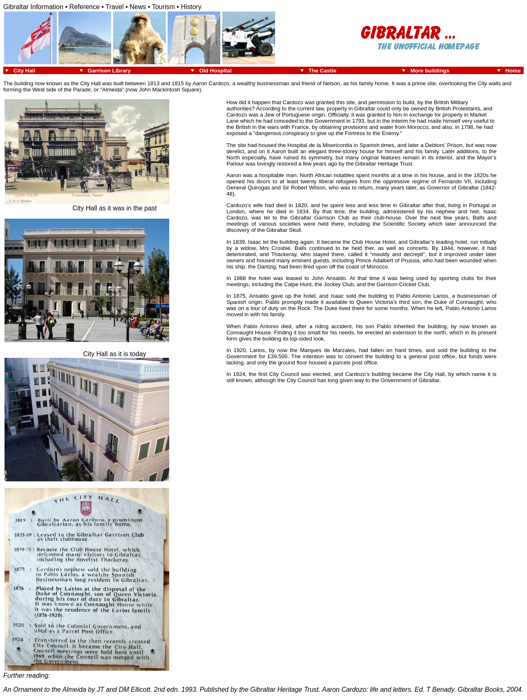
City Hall (24, 71)
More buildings (430, 71)
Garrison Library (109, 71)
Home (515, 71)
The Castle (323, 71)
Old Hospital (215, 71)
